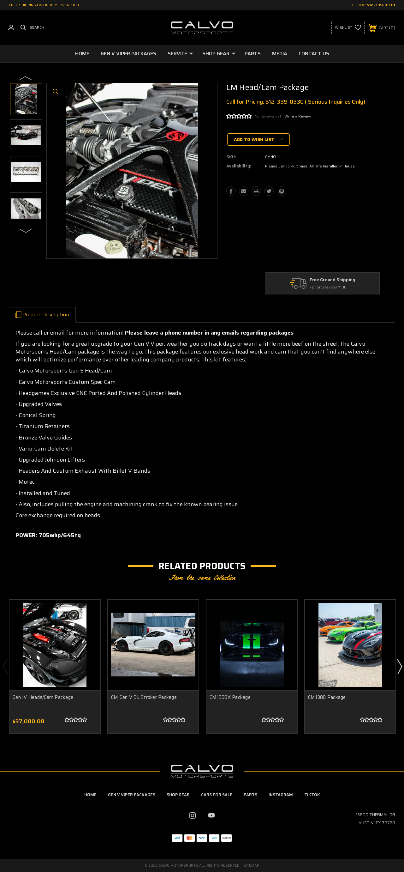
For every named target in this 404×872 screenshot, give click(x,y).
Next (26, 230)
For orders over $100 (328, 287)
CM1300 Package (327, 697)
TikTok (312, 794)
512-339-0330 (381, 5)
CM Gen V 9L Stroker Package (144, 697)
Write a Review (297, 116)
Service (180, 54)
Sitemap (251, 865)
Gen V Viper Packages (128, 54)
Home (82, 54)
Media (279, 54)
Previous (26, 77)
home (90, 794)
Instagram (281, 794)
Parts (253, 54)
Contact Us (314, 54)
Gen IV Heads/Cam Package (43, 697)
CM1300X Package (230, 697)
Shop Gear (218, 54)
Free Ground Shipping (332, 280)
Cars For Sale (216, 794)
